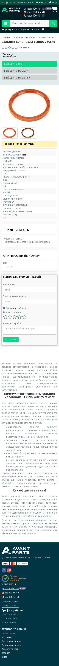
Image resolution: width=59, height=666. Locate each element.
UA (8, 2)
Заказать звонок (10, 601)
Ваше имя (9, 284)
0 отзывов (24, 47)
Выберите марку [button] (16, 70)
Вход (53, 2)
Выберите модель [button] (17, 77)
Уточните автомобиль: (10, 55)
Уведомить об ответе (16, 308)
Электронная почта (14, 296)
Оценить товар (12, 312)
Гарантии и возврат (12, 645)
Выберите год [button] (14, 63)
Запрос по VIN (10, 606)
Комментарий (12, 323)
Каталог (6, 653)
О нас (4, 657)
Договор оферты (10, 649)
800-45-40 (34, 8)
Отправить (11, 339)
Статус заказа (9, 633)
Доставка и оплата (23, 2)
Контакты (41, 2)
